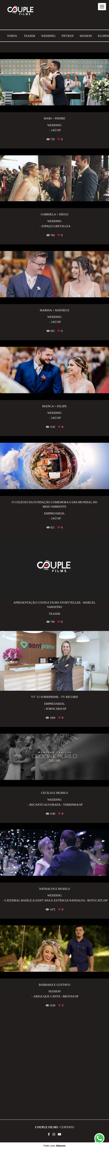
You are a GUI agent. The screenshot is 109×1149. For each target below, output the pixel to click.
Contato (67, 1127)
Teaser (29, 35)
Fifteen (68, 35)
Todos (12, 35)
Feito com (54, 1145)
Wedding (48, 35)
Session (86, 35)
